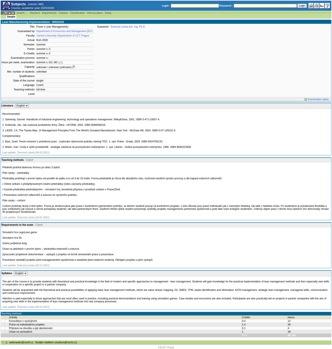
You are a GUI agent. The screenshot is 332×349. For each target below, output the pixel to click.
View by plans (95, 12)
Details (11, 16)
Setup (108, 12)
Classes (63, 12)
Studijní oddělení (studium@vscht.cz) (56, 342)
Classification (77, 12)
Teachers (35, 12)
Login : (166, 5)
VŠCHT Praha (166, 347)
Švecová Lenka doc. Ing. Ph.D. (128, 26)
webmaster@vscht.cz (21, 342)
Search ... (22, 12)
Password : (226, 5)
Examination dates (318, 99)
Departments (49, 12)
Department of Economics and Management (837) (64, 31)
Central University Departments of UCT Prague (62, 35)
